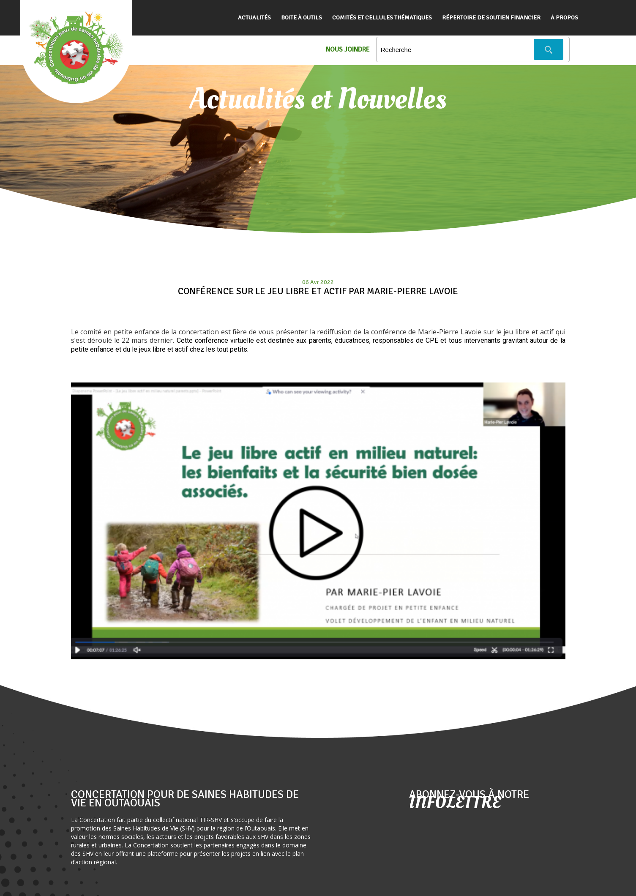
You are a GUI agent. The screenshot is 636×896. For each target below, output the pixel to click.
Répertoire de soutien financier (491, 17)
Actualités (254, 17)
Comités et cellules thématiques (382, 17)
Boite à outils (301, 17)
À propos (564, 17)
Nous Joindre (348, 49)
